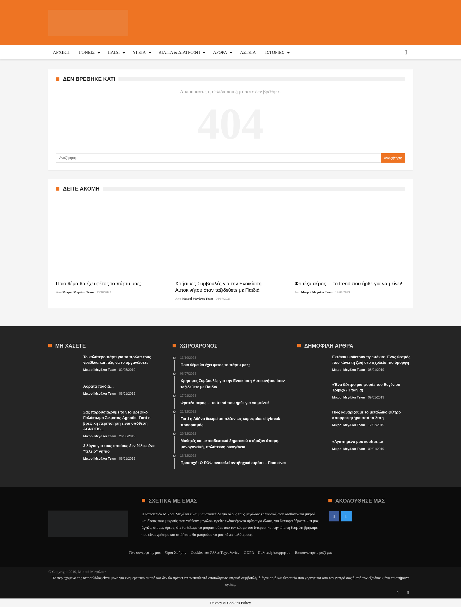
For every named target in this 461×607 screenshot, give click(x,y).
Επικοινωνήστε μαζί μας (313, 552)
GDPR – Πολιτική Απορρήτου (267, 552)
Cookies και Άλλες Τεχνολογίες (215, 552)
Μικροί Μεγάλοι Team (78, 292)
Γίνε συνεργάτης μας (145, 552)
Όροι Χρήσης (175, 552)
